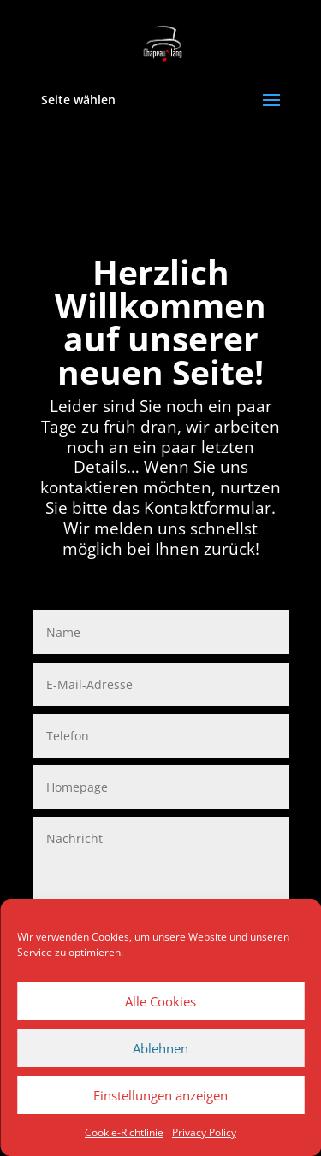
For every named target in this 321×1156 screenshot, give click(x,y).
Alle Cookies (160, 1001)
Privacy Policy (204, 1132)
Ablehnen (160, 1048)
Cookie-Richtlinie (124, 1132)
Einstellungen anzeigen (160, 1095)
